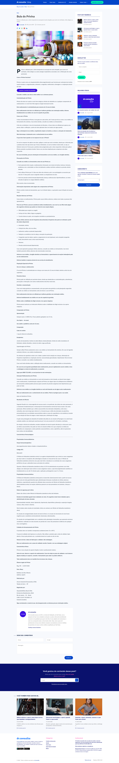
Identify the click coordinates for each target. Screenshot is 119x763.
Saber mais (83, 2)
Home (45, 2)
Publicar (68, 657)
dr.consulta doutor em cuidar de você (88, 110)
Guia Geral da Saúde (51, 746)
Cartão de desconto (50, 741)
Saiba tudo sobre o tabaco (85, 155)
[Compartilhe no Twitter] (19, 28)
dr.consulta (21, 24)
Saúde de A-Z (62, 2)
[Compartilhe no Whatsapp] (22, 28)
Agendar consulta (97, 2)
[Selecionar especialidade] (89, 180)
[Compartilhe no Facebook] (17, 28)
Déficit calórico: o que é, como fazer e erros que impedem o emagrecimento (91, 21)
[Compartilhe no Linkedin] (26, 28)
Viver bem (52, 2)
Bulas (26, 6)
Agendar (88, 185)
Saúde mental (73, 2)
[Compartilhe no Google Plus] (24, 28)
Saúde (47, 743)
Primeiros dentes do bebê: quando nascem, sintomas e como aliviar (90, 44)
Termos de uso (88, 760)
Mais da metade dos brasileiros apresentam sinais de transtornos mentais (87, 133)
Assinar (81, 77)
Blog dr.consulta (20, 6)
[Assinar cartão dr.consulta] (27, 90)
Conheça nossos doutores (34, 627)
